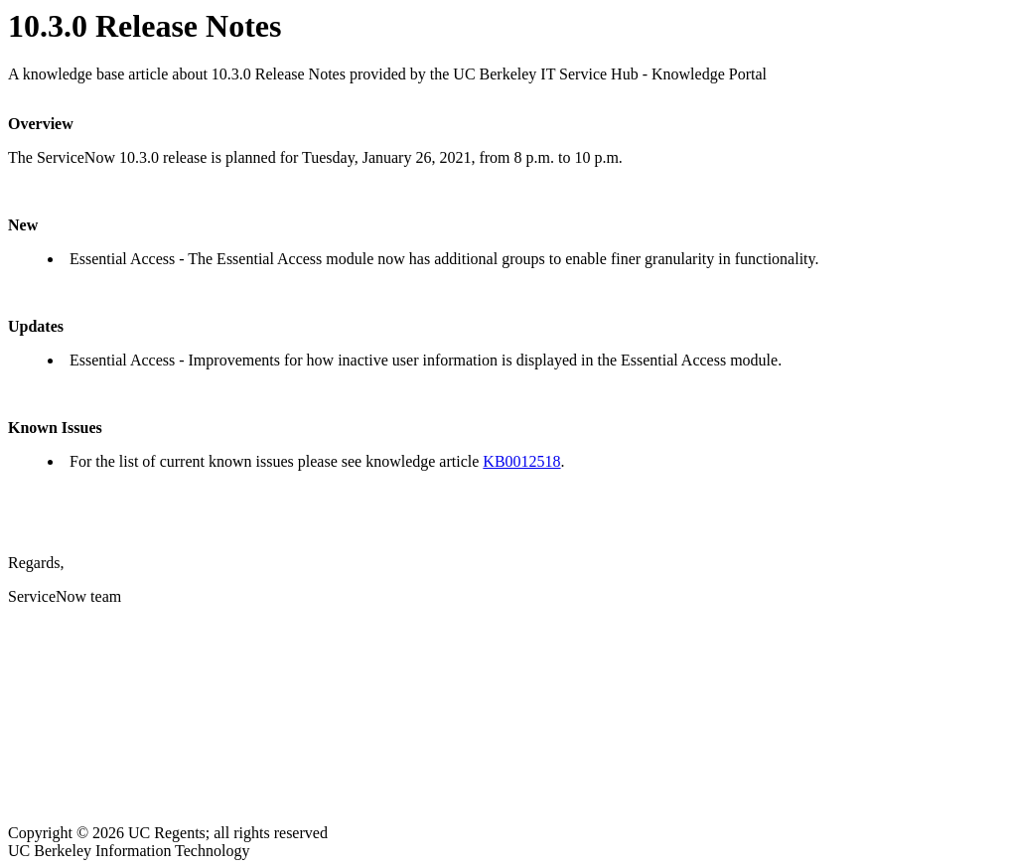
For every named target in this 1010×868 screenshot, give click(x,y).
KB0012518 (521, 461)
